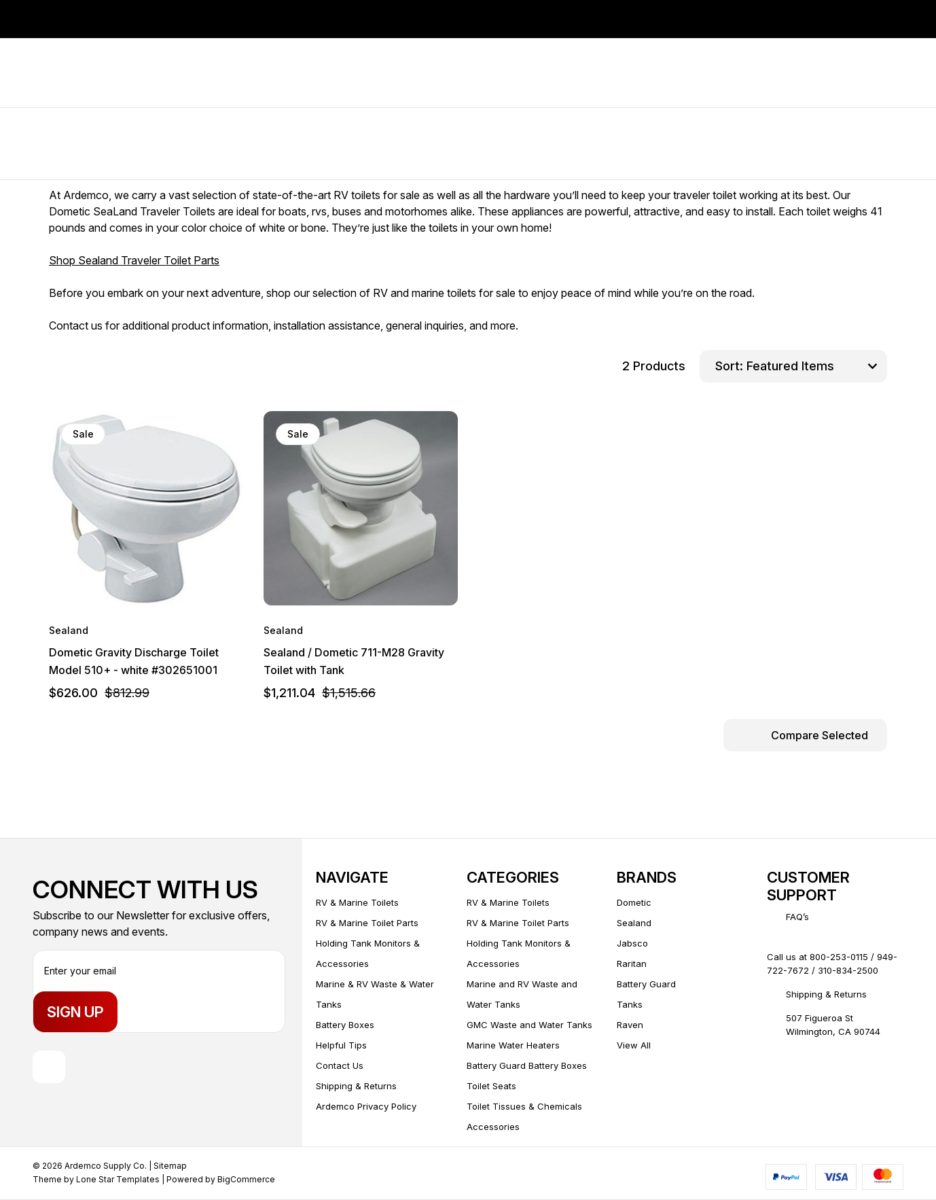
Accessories (493, 1126)
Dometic (634, 902)
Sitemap (170, 1166)
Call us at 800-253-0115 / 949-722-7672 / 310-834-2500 (832, 963)
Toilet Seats (491, 1085)
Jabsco (632, 943)
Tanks (630, 1004)
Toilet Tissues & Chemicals (524, 1106)
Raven (630, 1024)
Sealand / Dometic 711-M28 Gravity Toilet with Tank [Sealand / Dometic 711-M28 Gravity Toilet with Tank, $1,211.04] (354, 661)
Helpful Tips (341, 1045)
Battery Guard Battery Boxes (527, 1065)
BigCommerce (246, 1179)
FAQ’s (797, 916)
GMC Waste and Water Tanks (529, 1024)
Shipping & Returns (356, 1085)
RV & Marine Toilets (357, 902)
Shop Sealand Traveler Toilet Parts (134, 260)
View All (634, 1045)
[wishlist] (195, 434)
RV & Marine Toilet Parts (367, 922)
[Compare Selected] (805, 735)
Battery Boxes (345, 1024)
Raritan (632, 963)
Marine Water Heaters (513, 1045)
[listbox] (815, 366)
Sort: (729, 366)
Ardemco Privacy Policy (366, 1106)
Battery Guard (646, 983)
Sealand (634, 922)
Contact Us (339, 1065)
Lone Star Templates (118, 1179)
